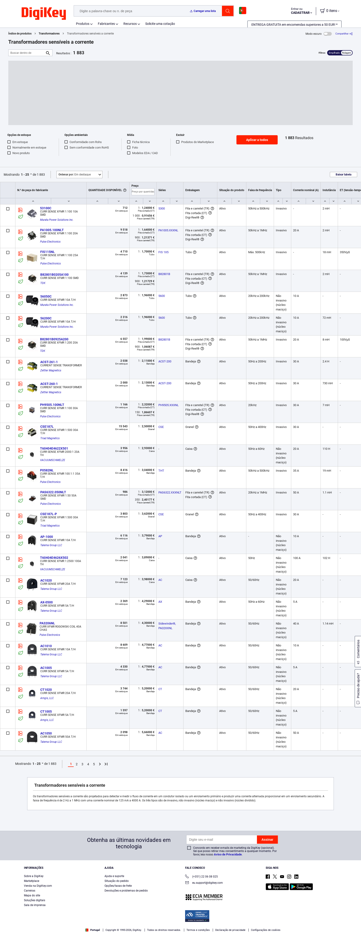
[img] (44, 13)
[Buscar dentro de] (27, 53)
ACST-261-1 (49, 362)
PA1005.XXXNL (168, 230)
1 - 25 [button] (25, 174)
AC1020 (46, 580)
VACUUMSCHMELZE (52, 460)
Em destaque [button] (74, 174)
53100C (45, 208)
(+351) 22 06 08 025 (201, 877)
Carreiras (29, 890)
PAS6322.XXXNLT (169, 492)
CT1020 (46, 689)
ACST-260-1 (49, 384)
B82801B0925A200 (54, 339)
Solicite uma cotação (160, 24)
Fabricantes (106, 24)
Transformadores (49, 33)
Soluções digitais (34, 900)
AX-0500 (46, 602)
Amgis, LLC (47, 698)
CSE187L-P (48, 514)
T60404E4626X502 (54, 557)
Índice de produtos (20, 33)
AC (160, 580)
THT (161, 470)
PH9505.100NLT (52, 405)
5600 (161, 296)
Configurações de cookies (265, 930)
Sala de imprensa (35, 905)
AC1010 (46, 646)
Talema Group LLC (51, 545)
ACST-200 (164, 361)
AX (160, 601)
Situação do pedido (117, 881)
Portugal (92, 930)
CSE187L (47, 426)
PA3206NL (47, 623)
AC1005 (46, 668)
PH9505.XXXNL (168, 405)
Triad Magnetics (50, 438)
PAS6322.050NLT (53, 492)
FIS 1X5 (163, 252)
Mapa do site (32, 895)
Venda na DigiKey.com (38, 885)
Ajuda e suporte (114, 876)
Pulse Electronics (50, 241)
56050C (46, 296)
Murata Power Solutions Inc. (56, 219)
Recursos (130, 24)
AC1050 (46, 733)
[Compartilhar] (344, 33)
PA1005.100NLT (52, 230)
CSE (161, 427)
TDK (42, 283)
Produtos (82, 24)
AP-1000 (46, 537)
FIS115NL (47, 252)
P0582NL (47, 470)
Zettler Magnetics (50, 370)
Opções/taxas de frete (118, 885)
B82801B (164, 274)
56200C (46, 318)
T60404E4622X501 (54, 448)
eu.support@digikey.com (204, 883)
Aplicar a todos (257, 140)
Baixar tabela (343, 174)
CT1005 (46, 711)
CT (160, 689)
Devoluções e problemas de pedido (126, 890)
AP (160, 536)
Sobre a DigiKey (34, 876)
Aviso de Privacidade (228, 854)
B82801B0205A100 (54, 274)
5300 (161, 208)
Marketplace (31, 881)
